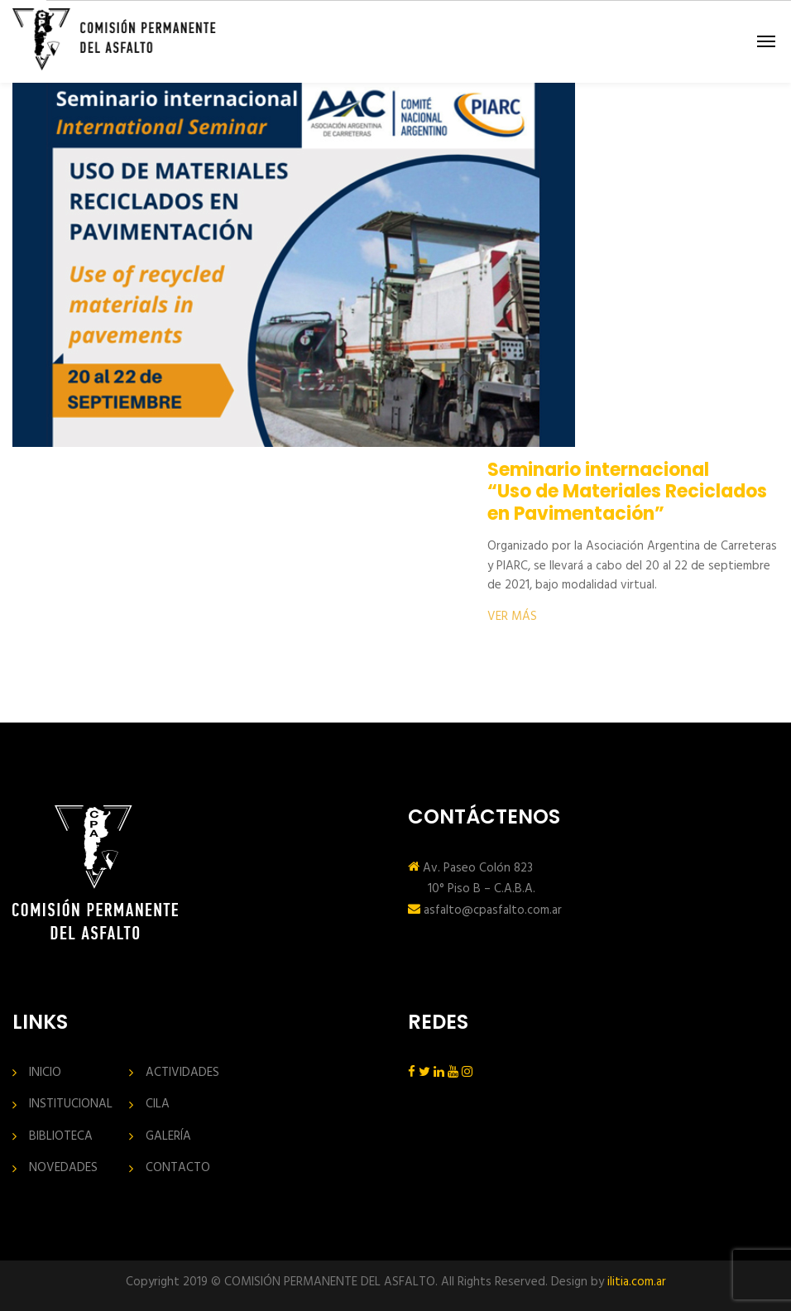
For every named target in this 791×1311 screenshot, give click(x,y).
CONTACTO (178, 1168)
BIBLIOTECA (61, 1136)
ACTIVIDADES (182, 1073)
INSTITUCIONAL (71, 1104)
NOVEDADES (63, 1168)
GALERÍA (168, 1136)
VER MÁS (512, 617)
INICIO (45, 1073)
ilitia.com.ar (636, 1282)
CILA (158, 1104)
